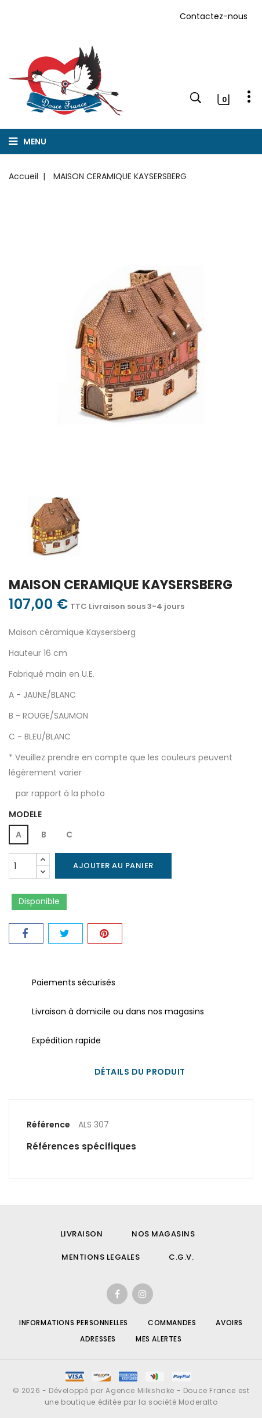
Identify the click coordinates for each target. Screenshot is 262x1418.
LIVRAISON (81, 1233)
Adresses (98, 1339)
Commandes (172, 1323)
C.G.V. (181, 1257)
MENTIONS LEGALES (100, 1257)
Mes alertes (159, 1339)
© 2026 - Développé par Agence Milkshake (95, 1390)
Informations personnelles (73, 1323)
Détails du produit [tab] (139, 1072)
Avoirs (229, 1323)
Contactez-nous (214, 16)
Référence (48, 1124)
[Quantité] (23, 866)
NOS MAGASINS (163, 1233)
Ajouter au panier (113, 865)
